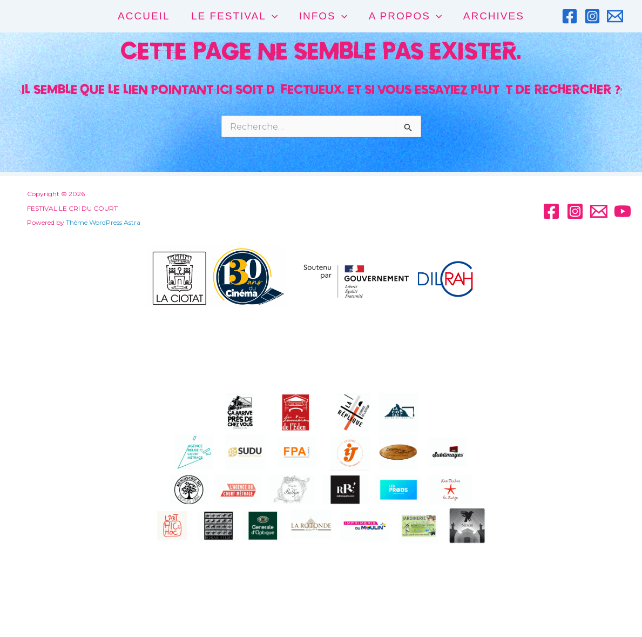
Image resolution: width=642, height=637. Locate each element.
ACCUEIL (145, 16)
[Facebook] (570, 16)
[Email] (615, 16)
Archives (492, 16)
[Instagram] (592, 16)
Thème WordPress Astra (98, 222)
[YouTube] (622, 211)
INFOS (323, 16)
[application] (272, 16)
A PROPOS (404, 16)
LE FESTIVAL (235, 16)
